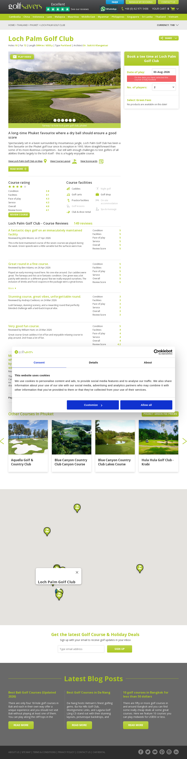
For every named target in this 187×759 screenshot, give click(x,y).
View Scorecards (92, 162)
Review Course (19, 214)
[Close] (77, 572)
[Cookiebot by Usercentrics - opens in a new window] (156, 352)
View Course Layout (63, 162)
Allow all (146, 404)
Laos (49, 16)
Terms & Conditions (44, 752)
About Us (13, 752)
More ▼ (12, 288)
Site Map (26, 752)
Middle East (88, 16)
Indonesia (38, 16)
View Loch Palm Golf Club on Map (27, 161)
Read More (18, 168)
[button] (47, 532)
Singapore (133, 16)
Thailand (160, 16)
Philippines (118, 16)
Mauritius (73, 16)
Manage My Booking (141, 2)
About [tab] (148, 362)
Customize (93, 404)
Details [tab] (93, 362)
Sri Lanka (147, 16)
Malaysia (60, 16)
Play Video (22, 56)
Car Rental (99, 752)
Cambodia (15, 16)
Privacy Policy (66, 752)
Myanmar (103, 16)
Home (11, 25)
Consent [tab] (39, 362)
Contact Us (168, 2)
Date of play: (136, 72)
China (26, 16)
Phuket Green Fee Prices (160, 414)
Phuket (34, 25)
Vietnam (173, 16)
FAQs (115, 2)
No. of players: (137, 87)
